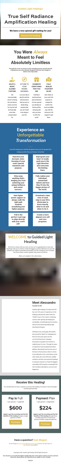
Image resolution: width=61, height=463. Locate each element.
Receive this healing (30, 35)
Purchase (15, 422)
